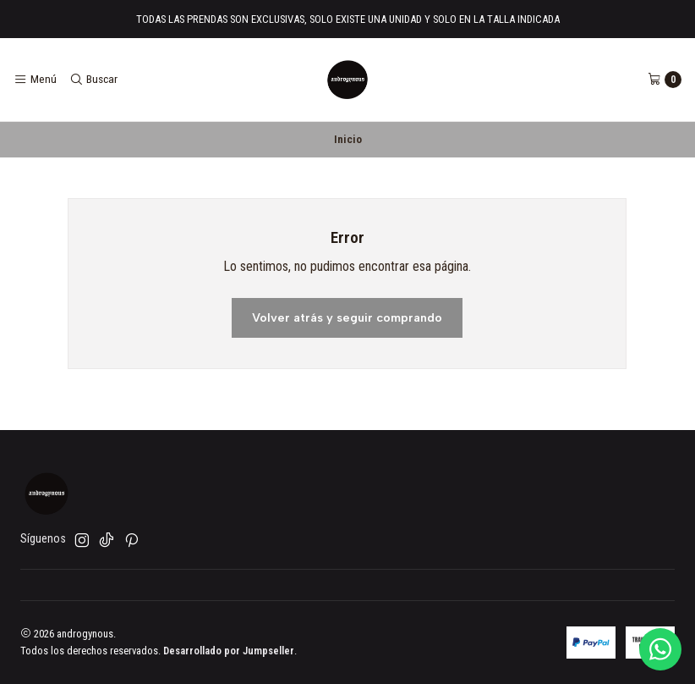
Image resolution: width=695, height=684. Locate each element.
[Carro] (664, 79)
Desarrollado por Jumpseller (228, 650)
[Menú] (35, 79)
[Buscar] (92, 79)
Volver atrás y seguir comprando (347, 317)
